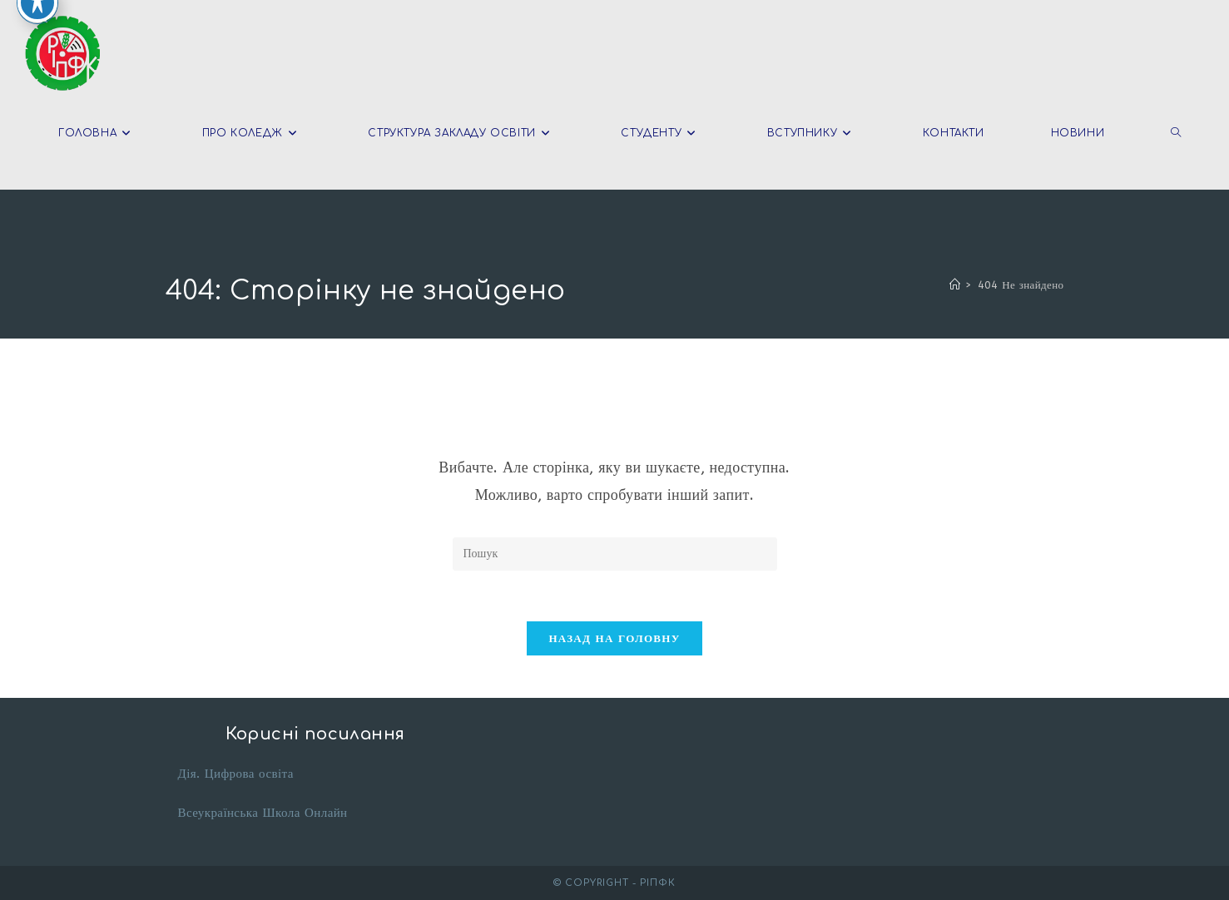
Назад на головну (614, 638)
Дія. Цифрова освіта (236, 773)
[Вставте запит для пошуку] (615, 554)
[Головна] (954, 285)
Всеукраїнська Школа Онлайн (263, 812)
